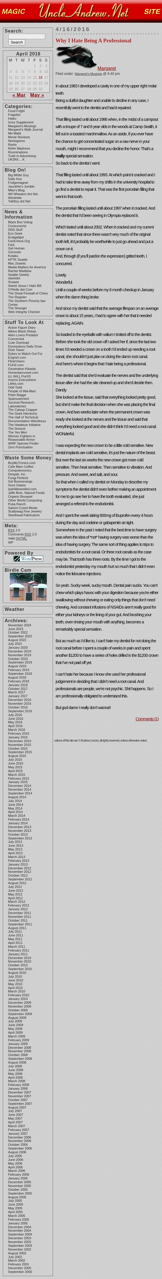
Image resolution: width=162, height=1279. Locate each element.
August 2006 (17, 1152)
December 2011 (19, 913)
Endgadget (16, 237)
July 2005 (15, 1200)
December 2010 (19, 958)
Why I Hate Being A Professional (93, 40)
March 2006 (16, 1170)
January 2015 (18, 782)
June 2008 (15, 1070)
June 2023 (15, 629)
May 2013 (15, 849)
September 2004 (20, 1234)
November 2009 (19, 1006)
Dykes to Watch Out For (25, 353)
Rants (12, 144)
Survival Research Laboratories (21, 404)
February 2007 (18, 1130)
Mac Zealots (17, 263)
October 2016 (18, 707)
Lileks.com (15, 383)
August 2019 (17, 666)
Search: (14, 30)
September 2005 (20, 1193)
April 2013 (15, 853)
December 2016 (19, 699)
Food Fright (16, 111)
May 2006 (15, 1163)
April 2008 (15, 1077)
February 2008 (18, 1084)
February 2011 (18, 950)
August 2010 (17, 972)
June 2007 (15, 1114)
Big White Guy (18, 175)
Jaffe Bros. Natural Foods (26, 492)
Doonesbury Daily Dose (25, 346)
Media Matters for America (27, 267)
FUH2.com (15, 365)
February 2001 (18, 1264)
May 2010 (15, 984)
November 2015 (19, 744)
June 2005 (15, 1204)
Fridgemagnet (18, 182)
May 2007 (15, 1118)
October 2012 (18, 875)
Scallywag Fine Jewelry (25, 511)
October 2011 (18, 920)
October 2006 (18, 1144)
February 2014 (18, 819)
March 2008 (16, 1081)
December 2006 (19, 1137)
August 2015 (17, 756)
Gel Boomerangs (20, 481)
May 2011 (15, 939)
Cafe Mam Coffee (20, 466)
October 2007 (18, 1100)
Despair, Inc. (17, 474)
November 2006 (19, 1141)
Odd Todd (15, 387)
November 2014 (19, 789)
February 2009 (18, 1040)
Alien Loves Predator (23, 335)
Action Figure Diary (22, 327)
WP (10, 542)
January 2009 (18, 1044)
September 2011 (20, 924)
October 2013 (18, 834)
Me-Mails (14, 133)
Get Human (16, 248)
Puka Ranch (17, 504)
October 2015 (18, 748)
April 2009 (15, 1032)
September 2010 (20, 969)
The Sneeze (16, 428)
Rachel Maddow (19, 271)
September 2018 (20, 673)
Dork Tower (16, 350)
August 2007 (17, 1107)
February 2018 (18, 681)
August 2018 (17, 677)
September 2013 (20, 838)
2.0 (14, 530)
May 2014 (15, 808)
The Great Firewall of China (28, 293)
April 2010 (15, 988)
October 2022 (18, 632)
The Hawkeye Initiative (24, 425)
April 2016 (15, 726)
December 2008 (19, 1047)
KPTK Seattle (17, 259)
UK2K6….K (16, 159)
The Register (17, 297)
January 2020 (18, 647)
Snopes (13, 282)
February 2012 (18, 905)
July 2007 (15, 1111)
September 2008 (20, 1058)
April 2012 (15, 898)
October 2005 (18, 1189)
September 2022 (20, 636)
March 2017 (16, 692)
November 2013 (19, 830)
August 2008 (17, 1062)
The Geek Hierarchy (22, 413)
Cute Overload (18, 342)
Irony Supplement (21, 122)
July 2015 (15, 759)
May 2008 (15, 1073)
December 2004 (19, 1227)
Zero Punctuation (20, 447)
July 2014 (15, 801)
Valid (17, 538)
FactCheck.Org (19, 241)
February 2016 (18, 733)
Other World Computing (25, 500)
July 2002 (15, 1257)
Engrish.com (17, 357)
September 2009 (20, 1014)
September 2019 (20, 662)
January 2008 (18, 1088)
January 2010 (18, 999)
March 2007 (16, 1126)
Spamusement (18, 398)
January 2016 (18, 737)
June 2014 (15, 804)
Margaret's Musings (22, 126)
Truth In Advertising (22, 156)
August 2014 (17, 797)
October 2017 (18, 688)
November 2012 (19, 871)
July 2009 (15, 1021)
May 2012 (15, 894)
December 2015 (19, 741)
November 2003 (19, 1242)
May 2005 (15, 1208)
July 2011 (15, 931)
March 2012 (16, 901)
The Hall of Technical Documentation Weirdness (27, 419)
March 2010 (16, 991)
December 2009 (19, 1002)
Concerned (16, 339)
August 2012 (17, 883)
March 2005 (16, 1215)
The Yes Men (17, 432)
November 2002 (19, 1249)
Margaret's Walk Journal (25, 129)
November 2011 (19, 916)
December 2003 (19, 1238)
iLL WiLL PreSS (19, 376)
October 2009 (18, 1010)
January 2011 (18, 954)
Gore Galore (17, 485)
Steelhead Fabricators (24, 515)
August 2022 (17, 640)
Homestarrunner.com (23, 372)
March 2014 (16, 815)
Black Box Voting (20, 222)
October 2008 (18, 1055)
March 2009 (16, 1036)
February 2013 (18, 860)
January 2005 (18, 1223)
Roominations (18, 152)
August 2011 (17, 928)
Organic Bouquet (20, 496)
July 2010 (15, 976)
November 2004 (19, 1230)
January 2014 (18, 823)
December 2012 (19, 868)
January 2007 (18, 1133)
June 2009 (15, 1025)
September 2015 (20, 752)
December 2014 (19, 785)
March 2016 (16, 729)
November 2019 (19, 655)
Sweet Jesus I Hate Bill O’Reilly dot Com (24, 287)
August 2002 (17, 1253)
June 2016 (15, 718)
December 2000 (19, 1268)
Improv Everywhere (22, 380)
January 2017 (18, 696)
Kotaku (13, 256)
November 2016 (19, 703)
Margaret (86, 68)
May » (37, 95)
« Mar (19, 95)
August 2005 (17, 1197)
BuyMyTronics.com (22, 463)
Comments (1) (147, 719)
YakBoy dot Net (19, 201)
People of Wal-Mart (22, 391)
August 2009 (17, 1017)
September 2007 (20, 1103)
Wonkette (15, 197)
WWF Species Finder (23, 443)
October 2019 (18, 659)
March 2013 (16, 857)
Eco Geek (15, 233)
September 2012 (20, 879)
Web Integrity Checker (24, 312)
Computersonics (20, 470)
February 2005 (18, 1219)
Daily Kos (15, 179)
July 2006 (15, 1156)
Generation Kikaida (22, 368)
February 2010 (18, 995)
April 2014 (15, 812)
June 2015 (15, 763)
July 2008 (15, 1066)
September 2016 (20, 711)
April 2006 (15, 1167)
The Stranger (17, 308)
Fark (11, 245)
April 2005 (15, 1212)
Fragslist (14, 114)
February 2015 (18, 778)
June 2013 (15, 845)
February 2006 (18, 1174)
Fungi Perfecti (18, 478)
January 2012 (18, 909)
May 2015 (15, 767)
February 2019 (18, 670)
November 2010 (19, 961)
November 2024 (19, 625)
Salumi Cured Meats (22, 508)
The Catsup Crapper (22, 409)
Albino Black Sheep (22, 331)
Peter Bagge (17, 395)
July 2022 (15, 643)
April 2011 (15, 943)
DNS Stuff (15, 229)
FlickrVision (16, 361)
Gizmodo (14, 252)
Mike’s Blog (16, 190)
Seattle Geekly (18, 274)
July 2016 (15, 715)
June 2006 (15, 1159)
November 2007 (19, 1096)
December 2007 (19, 1092)
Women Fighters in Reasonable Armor (21, 438)
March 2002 (16, 1260)
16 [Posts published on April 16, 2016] (40, 77)
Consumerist (17, 226)
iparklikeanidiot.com (22, 489)
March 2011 (16, 946)
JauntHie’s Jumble (21, 186)
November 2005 (19, 1186)
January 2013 (18, 864)
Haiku (12, 118)
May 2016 (15, 722)
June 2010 (15, 980)
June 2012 (15, 890)
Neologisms (16, 141)
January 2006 (18, 1178)
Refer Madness (19, 148)
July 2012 (15, 886)
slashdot (14, 278)
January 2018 (18, 685)
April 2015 (15, 771)
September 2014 (20, 793)
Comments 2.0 (22, 534)
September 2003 (20, 1245)
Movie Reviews (19, 137)
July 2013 (15, 841)
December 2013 (19, 827)
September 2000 (20, 1271)
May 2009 (15, 1028)
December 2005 (19, 1182)
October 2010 (18, 965)
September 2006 (20, 1148)
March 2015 (16, 774)
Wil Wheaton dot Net (23, 194)
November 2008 (19, 1051)
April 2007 (15, 1122)
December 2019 (19, 651)
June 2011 (15, 935)
